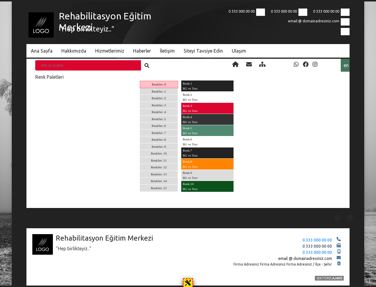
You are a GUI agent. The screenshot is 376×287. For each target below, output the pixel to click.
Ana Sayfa (42, 50)
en (346, 65)
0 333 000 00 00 (326, 11)
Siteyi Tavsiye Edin (203, 50)
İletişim (167, 50)
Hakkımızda (73, 50)
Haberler (142, 50)
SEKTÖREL (329, 278)
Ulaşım (239, 50)
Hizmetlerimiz (109, 50)
